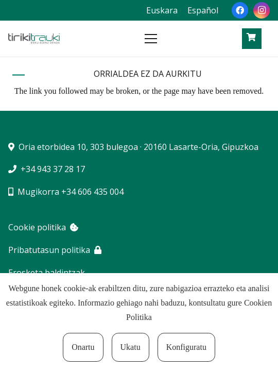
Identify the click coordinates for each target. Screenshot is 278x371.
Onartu (83, 347)
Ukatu (130, 347)
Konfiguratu (186, 347)
